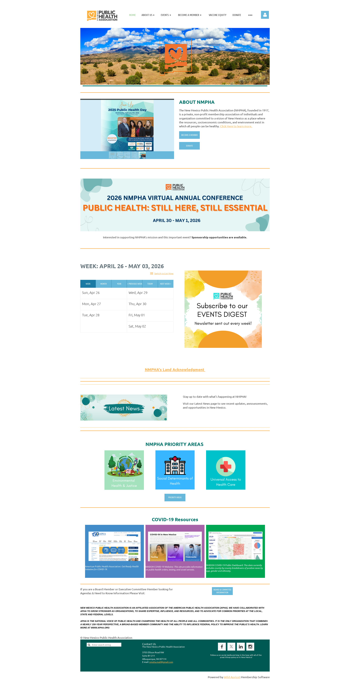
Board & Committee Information (222, 591)
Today (150, 283)
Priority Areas (175, 497)
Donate (189, 145)
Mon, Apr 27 (91, 304)
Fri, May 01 (137, 315)
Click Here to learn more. (236, 126)
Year (119, 283)
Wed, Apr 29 (138, 292)
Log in (265, 15)
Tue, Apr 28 (90, 315)
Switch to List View (163, 273)
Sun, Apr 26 (91, 292)
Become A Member (189, 134)
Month (103, 283)
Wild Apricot (232, 677)
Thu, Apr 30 (137, 304)
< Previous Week (134, 283)
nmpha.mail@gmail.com (161, 661)
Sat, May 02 (137, 326)
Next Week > (165, 283)
